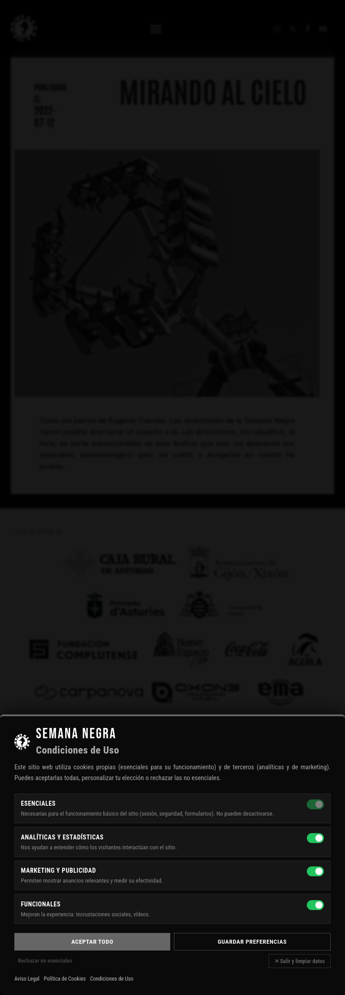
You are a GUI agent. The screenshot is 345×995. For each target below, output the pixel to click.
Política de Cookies (65, 979)
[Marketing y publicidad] (315, 871)
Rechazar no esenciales (45, 960)
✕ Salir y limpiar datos (299, 961)
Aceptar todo (92, 941)
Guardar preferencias (252, 941)
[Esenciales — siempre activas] (315, 804)
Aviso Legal (27, 979)
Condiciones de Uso (111, 979)
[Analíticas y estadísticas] (315, 838)
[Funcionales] (315, 905)
